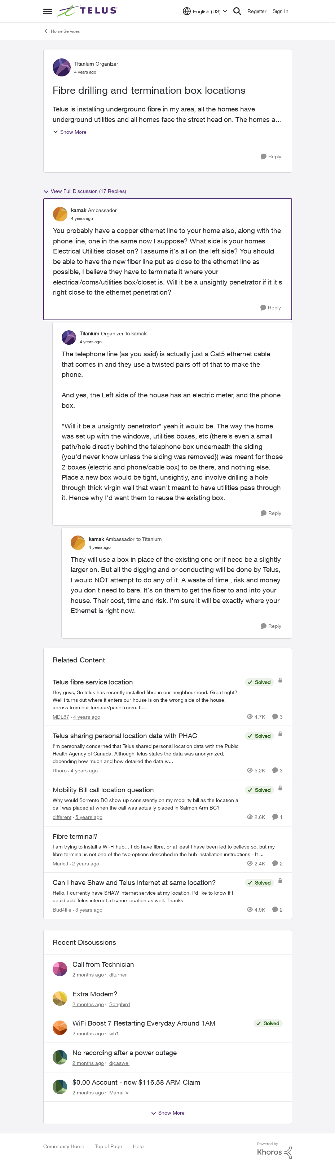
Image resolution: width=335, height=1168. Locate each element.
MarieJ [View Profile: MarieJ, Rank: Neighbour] (60, 863)
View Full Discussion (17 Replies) (84, 191)
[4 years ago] (85, 716)
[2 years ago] (84, 863)
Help (138, 1146)
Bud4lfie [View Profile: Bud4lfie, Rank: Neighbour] (62, 910)
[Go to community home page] (88, 11)
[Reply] (271, 157)
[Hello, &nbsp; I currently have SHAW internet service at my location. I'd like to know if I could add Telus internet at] (147, 896)
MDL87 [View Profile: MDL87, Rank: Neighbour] (61, 716)
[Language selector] (205, 11)
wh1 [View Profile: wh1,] (114, 1033)
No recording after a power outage (124, 1053)
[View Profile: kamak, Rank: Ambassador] (60, 214)
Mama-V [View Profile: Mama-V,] (119, 1092)
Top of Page (108, 1146)
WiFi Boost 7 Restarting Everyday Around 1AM (144, 1023)
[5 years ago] (87, 817)
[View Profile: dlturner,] (60, 969)
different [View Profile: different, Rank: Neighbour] (62, 817)
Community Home (63, 1146)
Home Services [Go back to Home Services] (61, 31)
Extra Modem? (95, 994)
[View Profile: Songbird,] (60, 998)
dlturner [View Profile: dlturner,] (118, 974)
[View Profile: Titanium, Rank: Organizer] (62, 67)
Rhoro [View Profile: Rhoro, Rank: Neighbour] (60, 770)
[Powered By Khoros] (274, 1150)
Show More (70, 132)
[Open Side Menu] (48, 11)
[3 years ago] (87, 909)
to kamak (135, 333)
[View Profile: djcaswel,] (60, 1057)
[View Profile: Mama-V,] (60, 1087)
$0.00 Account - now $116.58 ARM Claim (136, 1082)
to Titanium (149, 539)
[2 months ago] (88, 974)
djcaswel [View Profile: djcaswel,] (119, 1063)
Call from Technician (103, 964)
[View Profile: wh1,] (60, 1028)
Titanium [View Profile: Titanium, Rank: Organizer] (84, 64)
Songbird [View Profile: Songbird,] (119, 1004)
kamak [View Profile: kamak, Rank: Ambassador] (78, 210)
